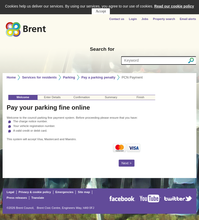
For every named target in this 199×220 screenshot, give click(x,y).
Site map (84, 192)
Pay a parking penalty (98, 77)
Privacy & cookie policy (35, 192)
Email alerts (188, 18)
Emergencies (64, 192)
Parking (69, 77)
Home (11, 77)
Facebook (122, 198)
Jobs (144, 18)
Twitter (178, 198)
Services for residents (39, 77)
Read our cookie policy (174, 6)
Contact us (117, 18)
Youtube (150, 198)
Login (133, 18)
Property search (164, 18)
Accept (101, 11)
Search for (102, 49)
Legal (10, 192)
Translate (37, 197)
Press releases (17, 197)
